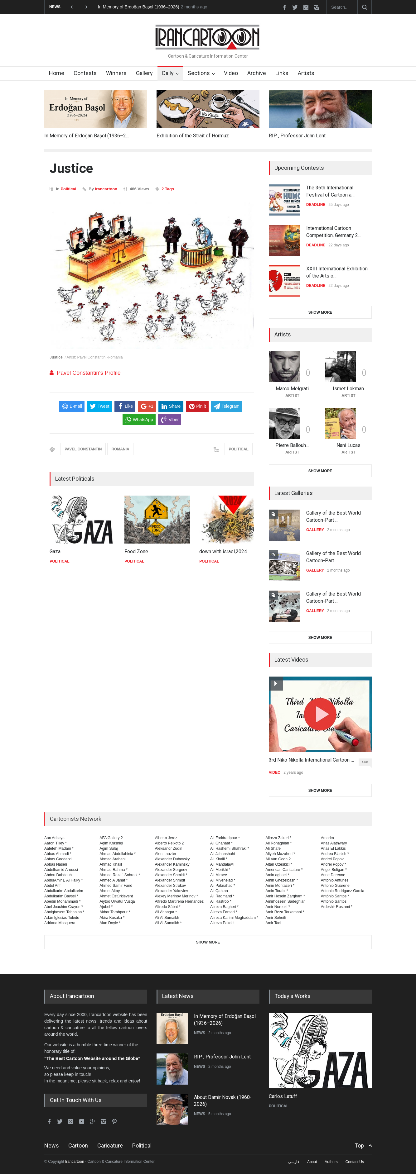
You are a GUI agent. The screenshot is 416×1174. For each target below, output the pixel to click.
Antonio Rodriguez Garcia (342, 891)
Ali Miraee (218, 875)
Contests (85, 73)
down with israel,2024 (223, 551)
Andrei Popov (332, 859)
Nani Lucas (348, 445)
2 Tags (168, 189)
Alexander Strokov (170, 885)
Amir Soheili (275, 917)
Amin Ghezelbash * (281, 880)
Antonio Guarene (335, 885)
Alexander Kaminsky (172, 864)
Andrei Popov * (333, 864)
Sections (199, 73)
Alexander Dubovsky (172, 859)
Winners (116, 73)
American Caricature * (283, 869)
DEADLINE (315, 204)
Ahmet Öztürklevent (116, 896)
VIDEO (274, 772)
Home (56, 73)
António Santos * (335, 896)
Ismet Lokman (348, 389)
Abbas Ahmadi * (57, 854)
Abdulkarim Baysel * (61, 896)
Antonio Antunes (335, 880)
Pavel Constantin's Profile (89, 373)
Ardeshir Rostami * (336, 907)
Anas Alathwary (334, 843)
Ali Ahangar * (166, 912)
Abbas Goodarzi (57, 859)
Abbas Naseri (55, 864)
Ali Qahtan (219, 891)
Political (68, 189)
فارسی (293, 1162)
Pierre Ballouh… (292, 445)
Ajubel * (106, 907)
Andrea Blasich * (335, 854)
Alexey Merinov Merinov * (176, 896)
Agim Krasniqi (111, 843)
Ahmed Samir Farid (115, 885)
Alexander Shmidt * (171, 875)
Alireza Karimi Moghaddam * (234, 917)
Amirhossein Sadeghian (285, 901)
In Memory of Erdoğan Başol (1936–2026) (138, 6)
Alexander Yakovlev (171, 891)
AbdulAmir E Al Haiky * (63, 880)
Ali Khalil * (218, 859)
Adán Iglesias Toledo (61, 917)
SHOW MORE (320, 312)
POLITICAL (238, 449)
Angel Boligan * (334, 869)
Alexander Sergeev (171, 869)
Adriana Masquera (59, 923)
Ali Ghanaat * (221, 843)
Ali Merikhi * (220, 869)
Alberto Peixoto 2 (169, 843)
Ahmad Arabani (112, 859)
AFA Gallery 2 (111, 838)
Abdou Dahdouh (58, 875)
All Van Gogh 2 (278, 859)
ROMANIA (120, 449)
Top (359, 1145)
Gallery (144, 73)
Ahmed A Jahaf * (113, 880)
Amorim (327, 838)
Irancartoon (106, 189)
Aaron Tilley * (55, 843)
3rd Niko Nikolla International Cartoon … (311, 760)
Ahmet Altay (109, 891)
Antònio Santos (334, 901)
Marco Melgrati (292, 389)
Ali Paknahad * (222, 885)
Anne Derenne (333, 875)
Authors (331, 1162)
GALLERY (315, 530)
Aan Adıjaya (54, 838)
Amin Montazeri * (279, 885)
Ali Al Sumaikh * (168, 923)
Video (231, 73)
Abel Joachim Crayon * (63, 907)
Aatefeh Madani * (58, 848)
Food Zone (136, 551)
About (312, 1162)
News (51, 1145)
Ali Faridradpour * (225, 838)
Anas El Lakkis (333, 848)
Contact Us (355, 1162)
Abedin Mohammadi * (62, 901)
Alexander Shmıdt (170, 880)
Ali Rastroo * (220, 901)
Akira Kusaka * (111, 917)
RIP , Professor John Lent (297, 136)
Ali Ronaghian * (278, 843)
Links (281, 73)
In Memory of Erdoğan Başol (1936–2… (86, 136)
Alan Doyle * (109, 923)
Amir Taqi (273, 923)
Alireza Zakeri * (278, 838)
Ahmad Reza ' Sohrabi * (119, 875)
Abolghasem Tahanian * (64, 912)
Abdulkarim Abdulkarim (63, 891)
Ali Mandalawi (222, 864)
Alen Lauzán (165, 854)
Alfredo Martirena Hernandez (179, 901)
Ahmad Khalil (110, 864)
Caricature (110, 1145)
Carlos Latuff (283, 1096)
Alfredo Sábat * (168, 907)
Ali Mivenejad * (222, 880)
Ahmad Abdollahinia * (117, 854)
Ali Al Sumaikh (167, 917)
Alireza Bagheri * (224, 907)
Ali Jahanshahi (222, 854)
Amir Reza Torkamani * (284, 912)
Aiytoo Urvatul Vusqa (117, 901)
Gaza (55, 551)
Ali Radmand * (222, 896)
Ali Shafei (273, 848)
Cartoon (78, 1145)
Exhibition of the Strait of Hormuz (193, 136)
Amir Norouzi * (277, 907)
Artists (306, 73)
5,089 (367, 763)
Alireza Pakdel (222, 923)
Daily (168, 73)
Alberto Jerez (166, 838)
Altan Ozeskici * (278, 864)
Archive (256, 73)
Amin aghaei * (277, 875)
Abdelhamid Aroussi (61, 869)
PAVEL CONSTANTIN (83, 449)
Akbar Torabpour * (114, 912)
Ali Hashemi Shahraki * (229, 848)
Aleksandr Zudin (168, 848)
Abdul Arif (52, 885)
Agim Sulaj (108, 848)
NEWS (199, 1033)
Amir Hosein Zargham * (285, 896)
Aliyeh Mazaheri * (280, 854)
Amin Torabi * (276, 891)
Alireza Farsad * (223, 912)
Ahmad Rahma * (113, 869)
